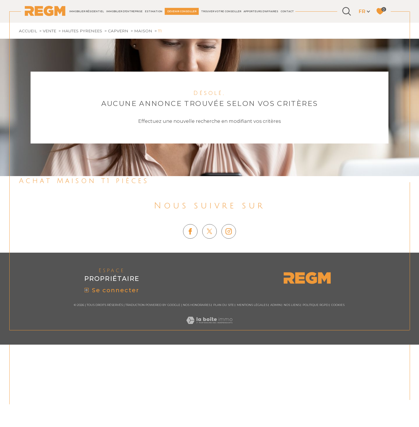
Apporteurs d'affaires (261, 11)
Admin (275, 381)
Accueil (28, 107)
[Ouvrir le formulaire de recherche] (346, 11)
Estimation (153, 11)
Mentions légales (252, 381)
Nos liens (292, 381)
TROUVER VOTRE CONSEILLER (221, 11)
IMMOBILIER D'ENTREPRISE (124, 11)
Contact (287, 11)
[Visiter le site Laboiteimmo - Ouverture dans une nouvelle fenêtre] (209, 403)
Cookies (338, 381)
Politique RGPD (315, 381)
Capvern (118, 107)
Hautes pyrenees (82, 107)
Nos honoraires (196, 381)
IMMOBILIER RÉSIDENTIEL (86, 11)
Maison (143, 107)
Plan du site (223, 381)
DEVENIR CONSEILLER (181, 11)
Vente (49, 107)
